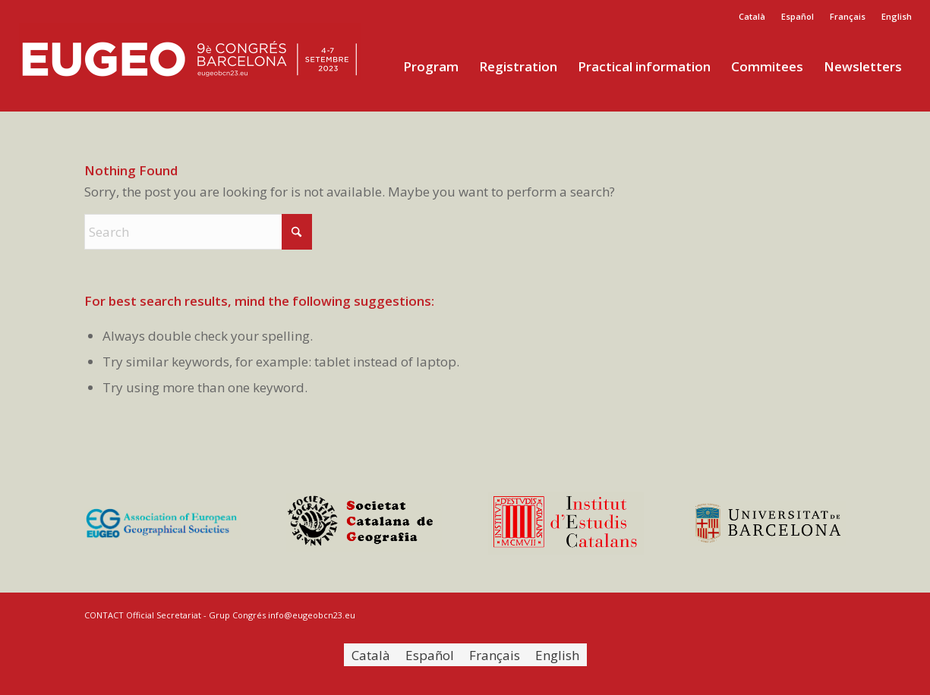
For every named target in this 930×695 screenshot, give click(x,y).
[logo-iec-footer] (566, 523)
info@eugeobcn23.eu (311, 615)
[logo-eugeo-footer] (162, 523)
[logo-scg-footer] (364, 522)
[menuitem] (752, 17)
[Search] (198, 232)
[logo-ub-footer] (767, 523)
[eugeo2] (190, 67)
